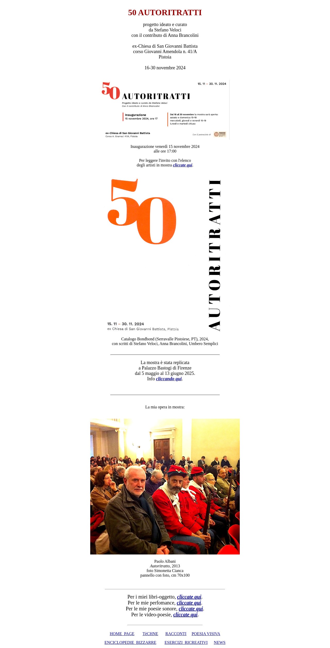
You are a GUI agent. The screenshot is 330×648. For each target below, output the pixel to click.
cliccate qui (191, 608)
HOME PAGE (122, 634)
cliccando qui (169, 378)
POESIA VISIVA (206, 634)
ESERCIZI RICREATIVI (186, 642)
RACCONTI (175, 634)
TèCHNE (150, 634)
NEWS (219, 642)
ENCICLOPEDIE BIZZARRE (130, 642)
